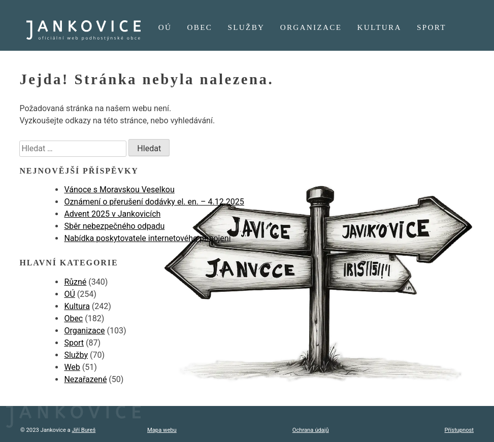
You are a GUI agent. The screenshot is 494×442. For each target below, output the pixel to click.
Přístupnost (459, 430)
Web (72, 367)
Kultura (379, 27)
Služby (246, 27)
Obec (200, 27)
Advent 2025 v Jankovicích (112, 214)
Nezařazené (85, 379)
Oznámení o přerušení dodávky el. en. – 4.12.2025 (154, 202)
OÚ (165, 27)
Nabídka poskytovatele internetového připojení (147, 238)
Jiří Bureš (83, 430)
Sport (431, 27)
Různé (75, 282)
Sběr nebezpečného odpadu (114, 226)
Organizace (311, 27)
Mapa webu (162, 430)
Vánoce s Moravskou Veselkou (119, 189)
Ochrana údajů (310, 430)
